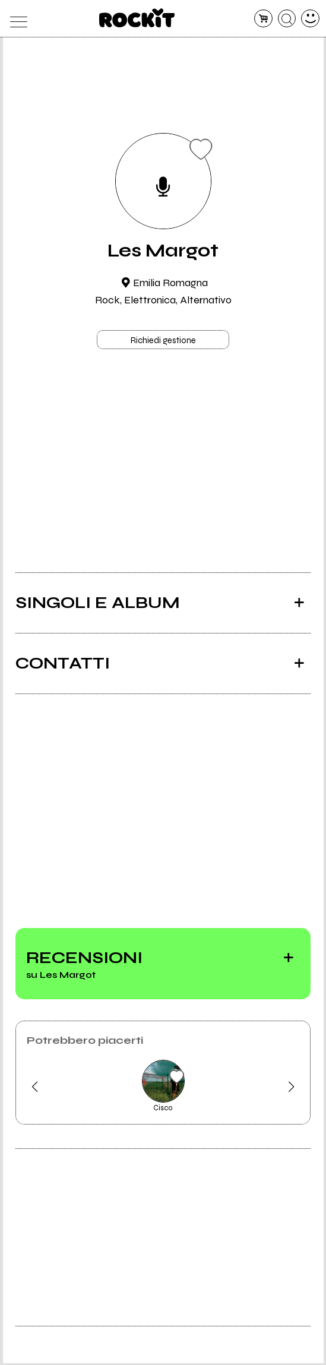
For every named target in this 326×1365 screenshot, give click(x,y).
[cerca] (287, 18)
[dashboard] (310, 18)
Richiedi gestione (163, 341)
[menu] (16, 18)
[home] (137, 17)
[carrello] (263, 18)
